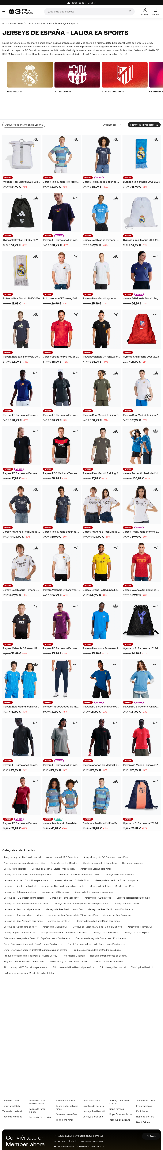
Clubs (30, 23)
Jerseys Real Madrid (94, 1111)
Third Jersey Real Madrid (113, 947)
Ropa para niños (91, 1100)
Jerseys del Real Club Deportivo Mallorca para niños (81, 883)
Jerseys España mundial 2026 (19, 912)
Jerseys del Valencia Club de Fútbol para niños (97, 906)
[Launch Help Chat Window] (151, 1136)
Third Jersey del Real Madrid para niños (73, 947)
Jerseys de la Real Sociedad (119, 854)
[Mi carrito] (155, 11)
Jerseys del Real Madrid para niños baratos (110, 889)
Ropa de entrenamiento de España (108, 935)
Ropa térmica (116, 1109)
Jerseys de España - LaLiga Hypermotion (53, 848)
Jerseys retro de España (136, 912)
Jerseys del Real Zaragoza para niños (23, 901)
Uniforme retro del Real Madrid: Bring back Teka (29, 953)
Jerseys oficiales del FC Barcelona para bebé (63, 912)
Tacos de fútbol (10, 1100)
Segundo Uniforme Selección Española (24, 941)
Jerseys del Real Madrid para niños (64, 889)
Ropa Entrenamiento (120, 1114)
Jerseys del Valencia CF (54, 906)
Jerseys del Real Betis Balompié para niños (26, 883)
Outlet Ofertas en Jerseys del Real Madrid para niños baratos (35, 930)
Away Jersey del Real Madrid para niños (24, 843)
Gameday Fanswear (132, 843)
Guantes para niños (66, 1114)
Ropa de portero (145, 1116)
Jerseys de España (119, 1119)
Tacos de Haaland (12, 1111)
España (41, 23)
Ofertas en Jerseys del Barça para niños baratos (101, 918)
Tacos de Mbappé (12, 1116)
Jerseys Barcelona (93, 1116)
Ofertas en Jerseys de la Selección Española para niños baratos (37, 918)
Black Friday (143, 1122)
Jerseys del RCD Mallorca (97, 877)
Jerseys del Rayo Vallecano (64, 877)
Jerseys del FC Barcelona (55, 872)
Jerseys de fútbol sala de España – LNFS (78, 854)
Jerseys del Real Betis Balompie (133, 877)
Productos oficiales (12, 23)
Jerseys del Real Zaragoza (116, 895)
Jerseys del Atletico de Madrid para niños (111, 866)
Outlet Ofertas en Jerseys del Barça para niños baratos (96, 924)
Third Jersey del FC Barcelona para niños (25, 947)
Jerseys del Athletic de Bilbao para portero (117, 860)
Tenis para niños (64, 1119)
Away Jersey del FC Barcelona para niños (106, 837)
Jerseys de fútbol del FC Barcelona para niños (28, 854)
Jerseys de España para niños (95, 848)
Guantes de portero (93, 1106)
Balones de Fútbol (65, 1100)
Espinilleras (142, 1111)
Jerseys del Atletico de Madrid (19, 866)
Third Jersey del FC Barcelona (108, 941)
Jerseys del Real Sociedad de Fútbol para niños (73, 895)
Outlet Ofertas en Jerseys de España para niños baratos (33, 924)
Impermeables (144, 1106)
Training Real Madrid (141, 947)
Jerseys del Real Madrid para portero (23, 895)
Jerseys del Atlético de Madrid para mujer (63, 866)
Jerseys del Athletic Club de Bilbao (72, 860)
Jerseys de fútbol (145, 1100)
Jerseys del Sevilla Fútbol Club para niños (98, 901)
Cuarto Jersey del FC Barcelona (100, 843)
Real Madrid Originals (74, 935)
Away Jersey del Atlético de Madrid (22, 837)
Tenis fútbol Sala (11, 1106)
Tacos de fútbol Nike (40, 1117)
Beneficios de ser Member (81, 3)
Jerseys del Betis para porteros (20, 872)
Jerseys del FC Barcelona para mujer (94, 872)
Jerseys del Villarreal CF (139, 906)
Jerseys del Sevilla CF (59, 901)
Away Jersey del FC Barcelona (62, 837)
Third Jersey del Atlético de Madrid (68, 941)
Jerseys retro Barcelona (105, 912)
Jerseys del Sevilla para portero (20, 906)
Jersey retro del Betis (15, 848)
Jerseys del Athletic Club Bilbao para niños (26, 860)
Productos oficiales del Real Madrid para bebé (97, 930)
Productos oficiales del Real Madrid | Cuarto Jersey (30, 935)
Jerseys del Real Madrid (126, 883)
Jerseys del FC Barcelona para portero (24, 877)
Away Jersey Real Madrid (64, 843)
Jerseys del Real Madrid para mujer (22, 889)
